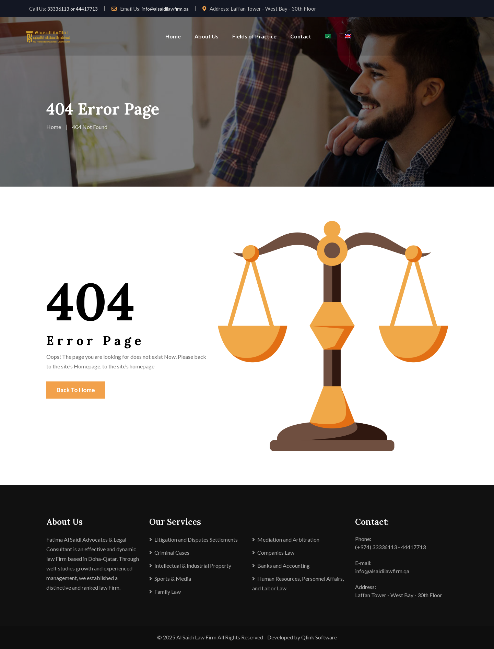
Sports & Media (172, 578)
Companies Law (275, 552)
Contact (300, 36)
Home (173, 36)
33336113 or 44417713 (72, 9)
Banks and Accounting (283, 565)
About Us (207, 36)
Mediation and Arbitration (288, 539)
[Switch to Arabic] (328, 36)
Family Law (167, 591)
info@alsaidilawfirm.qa (165, 9)
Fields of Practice (254, 36)
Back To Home (76, 389)
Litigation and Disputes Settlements (196, 539)
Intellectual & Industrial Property (192, 565)
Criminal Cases (171, 552)
